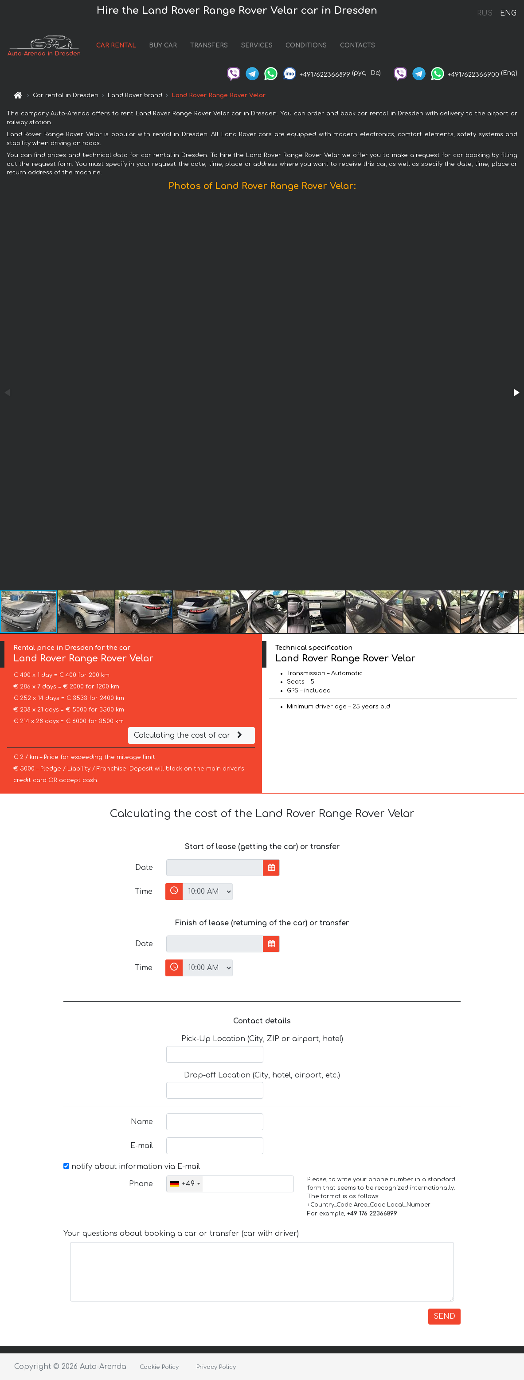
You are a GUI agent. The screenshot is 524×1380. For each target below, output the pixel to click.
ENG (508, 13)
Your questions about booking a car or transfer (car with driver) (181, 1234)
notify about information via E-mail (131, 1167)
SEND (444, 1317)
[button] (516, 392)
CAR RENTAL (116, 45)
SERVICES (257, 45)
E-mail (141, 1146)
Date (144, 868)
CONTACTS (357, 45)
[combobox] (185, 1184)
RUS (485, 13)
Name (142, 1122)
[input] (214, 867)
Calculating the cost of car (189, 735)
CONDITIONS (306, 45)
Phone (141, 1184)
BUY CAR (163, 45)
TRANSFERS (209, 45)
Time (144, 892)
